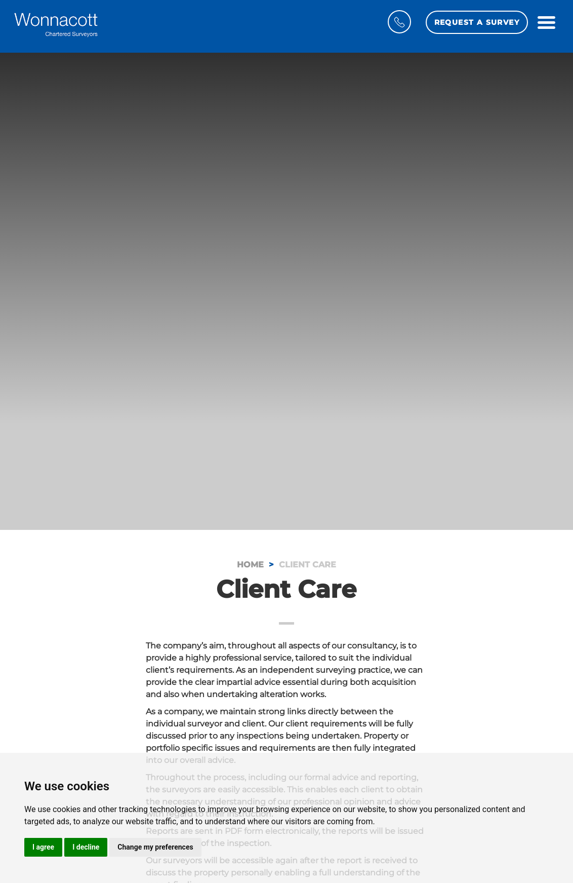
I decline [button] (85, 847)
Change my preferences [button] (155, 847)
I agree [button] (43, 847)
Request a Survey (476, 22)
